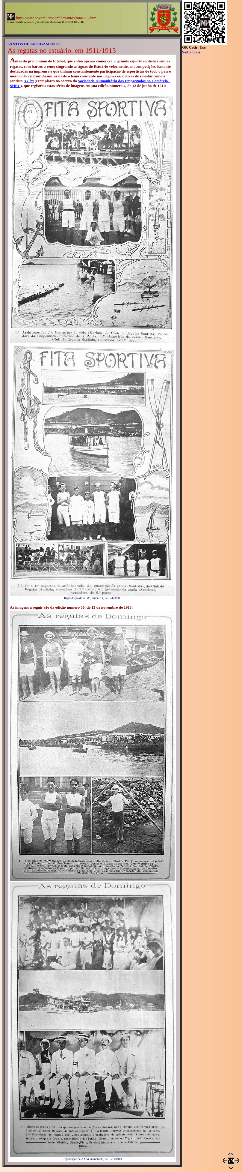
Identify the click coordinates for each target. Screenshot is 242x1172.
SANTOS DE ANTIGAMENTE (33, 44)
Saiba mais (191, 52)
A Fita (29, 81)
